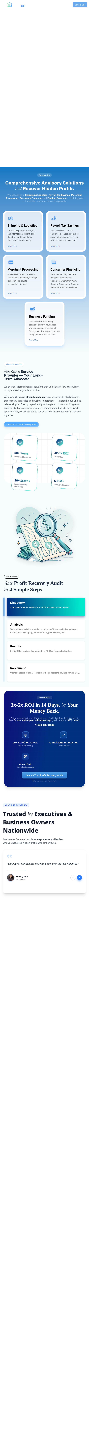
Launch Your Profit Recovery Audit (44, 776)
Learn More (12, 246)
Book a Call (80, 4)
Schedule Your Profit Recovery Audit (24, 425)
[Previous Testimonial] (72, 878)
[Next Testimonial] (79, 878)
